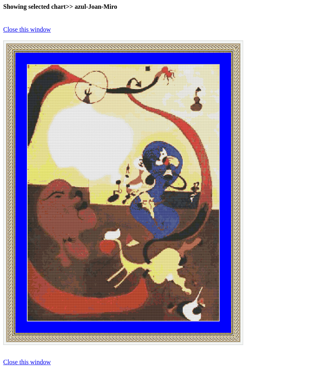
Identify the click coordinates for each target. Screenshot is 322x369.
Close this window (27, 29)
